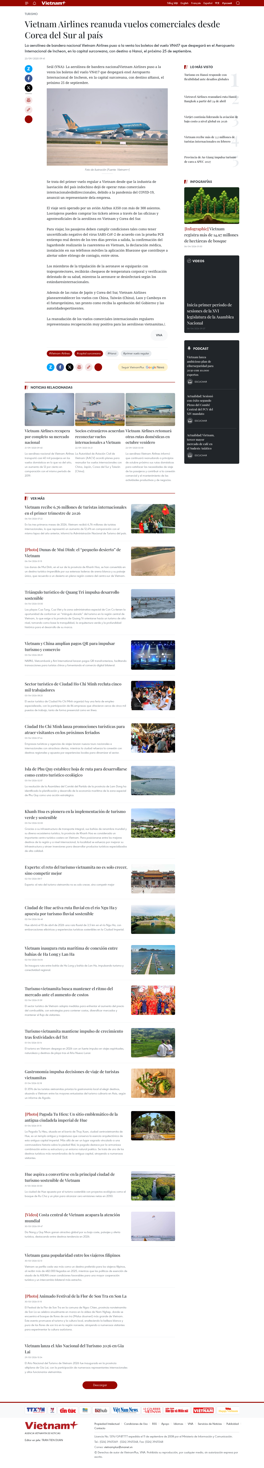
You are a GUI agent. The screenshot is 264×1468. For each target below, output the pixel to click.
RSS (154, 1423)
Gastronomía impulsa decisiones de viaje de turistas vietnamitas (72, 1074)
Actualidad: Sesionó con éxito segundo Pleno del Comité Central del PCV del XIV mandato (200, 405)
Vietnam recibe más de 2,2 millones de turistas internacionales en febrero (209, 139)
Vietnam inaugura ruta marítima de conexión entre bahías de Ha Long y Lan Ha (71, 951)
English (184, 3)
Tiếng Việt (172, 3)
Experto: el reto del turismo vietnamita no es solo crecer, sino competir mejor (76, 870)
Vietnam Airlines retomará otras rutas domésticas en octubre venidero (149, 436)
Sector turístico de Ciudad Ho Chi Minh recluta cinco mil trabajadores (73, 687)
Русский (227, 3)
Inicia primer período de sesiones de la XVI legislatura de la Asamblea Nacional (210, 314)
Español (207, 3)
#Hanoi (112, 353)
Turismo (31, 14)
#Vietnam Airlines (59, 353)
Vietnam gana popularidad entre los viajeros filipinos (72, 1255)
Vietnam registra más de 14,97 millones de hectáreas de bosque (211, 235)
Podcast (200, 348)
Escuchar (201, 381)
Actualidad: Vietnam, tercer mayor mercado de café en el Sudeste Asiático (200, 441)
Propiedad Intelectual (107, 1423)
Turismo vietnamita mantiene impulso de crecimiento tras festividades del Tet (74, 1034)
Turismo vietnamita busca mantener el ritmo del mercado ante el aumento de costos (69, 991)
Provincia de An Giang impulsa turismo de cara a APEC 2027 (210, 159)
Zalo (28, 69)
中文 (217, 3)
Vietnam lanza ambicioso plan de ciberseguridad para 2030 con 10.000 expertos (200, 366)
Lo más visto (201, 67)
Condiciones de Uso (136, 1423)
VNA (190, 1423)
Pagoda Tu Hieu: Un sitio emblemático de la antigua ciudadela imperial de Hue (71, 1117)
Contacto (99, 1428)
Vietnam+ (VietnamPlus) (54, 3)
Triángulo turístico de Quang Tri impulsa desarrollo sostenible (72, 595)
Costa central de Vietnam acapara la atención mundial (72, 1217)
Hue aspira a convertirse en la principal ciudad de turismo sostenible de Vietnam (70, 1177)
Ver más (38, 498)
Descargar (100, 1385)
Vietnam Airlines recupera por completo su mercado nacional (47, 436)
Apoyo (165, 1423)
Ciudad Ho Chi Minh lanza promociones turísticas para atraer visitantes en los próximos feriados (75, 729)
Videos (198, 261)
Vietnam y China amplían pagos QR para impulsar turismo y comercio (70, 646)
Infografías (201, 181)
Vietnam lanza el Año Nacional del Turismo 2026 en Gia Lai (74, 1348)
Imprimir (28, 100)
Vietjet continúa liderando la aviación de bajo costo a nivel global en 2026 (211, 119)
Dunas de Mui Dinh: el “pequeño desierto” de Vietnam (73, 552)
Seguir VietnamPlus (133, 367)
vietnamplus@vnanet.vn (118, 1447)
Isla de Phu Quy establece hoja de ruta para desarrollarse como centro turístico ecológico (76, 772)
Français (196, 3)
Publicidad (232, 1423)
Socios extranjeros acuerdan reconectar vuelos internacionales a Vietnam (99, 436)
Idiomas (178, 1423)
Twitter (28, 88)
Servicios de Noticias (210, 1423)
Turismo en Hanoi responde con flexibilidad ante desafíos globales (206, 77)
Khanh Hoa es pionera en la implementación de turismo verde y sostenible (75, 814)
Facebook (28, 78)
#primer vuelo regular (136, 353)
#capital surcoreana (89, 353)
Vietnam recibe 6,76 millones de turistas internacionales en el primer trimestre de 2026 (75, 510)
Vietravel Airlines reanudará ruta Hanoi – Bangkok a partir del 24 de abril (211, 99)
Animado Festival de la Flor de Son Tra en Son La (75, 1296)
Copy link (28, 110)
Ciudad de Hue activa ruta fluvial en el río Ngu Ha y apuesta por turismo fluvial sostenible (71, 910)
